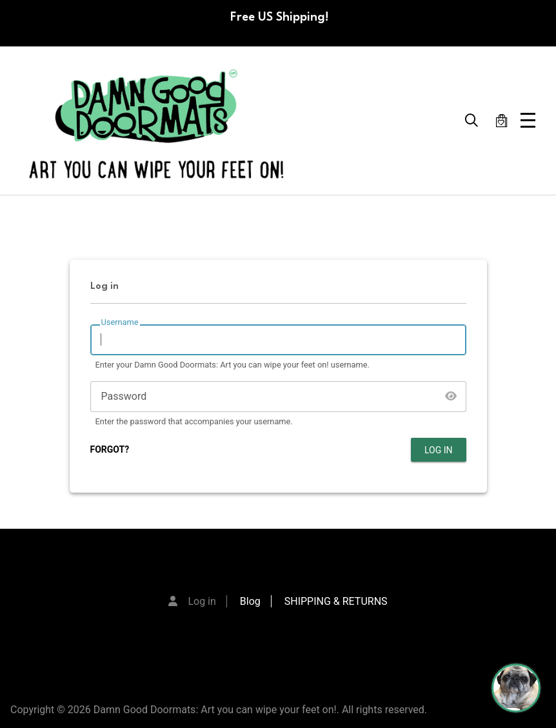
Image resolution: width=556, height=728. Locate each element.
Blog (250, 601)
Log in (201, 601)
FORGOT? (110, 449)
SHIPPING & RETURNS (336, 601)
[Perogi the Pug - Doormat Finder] (516, 688)
